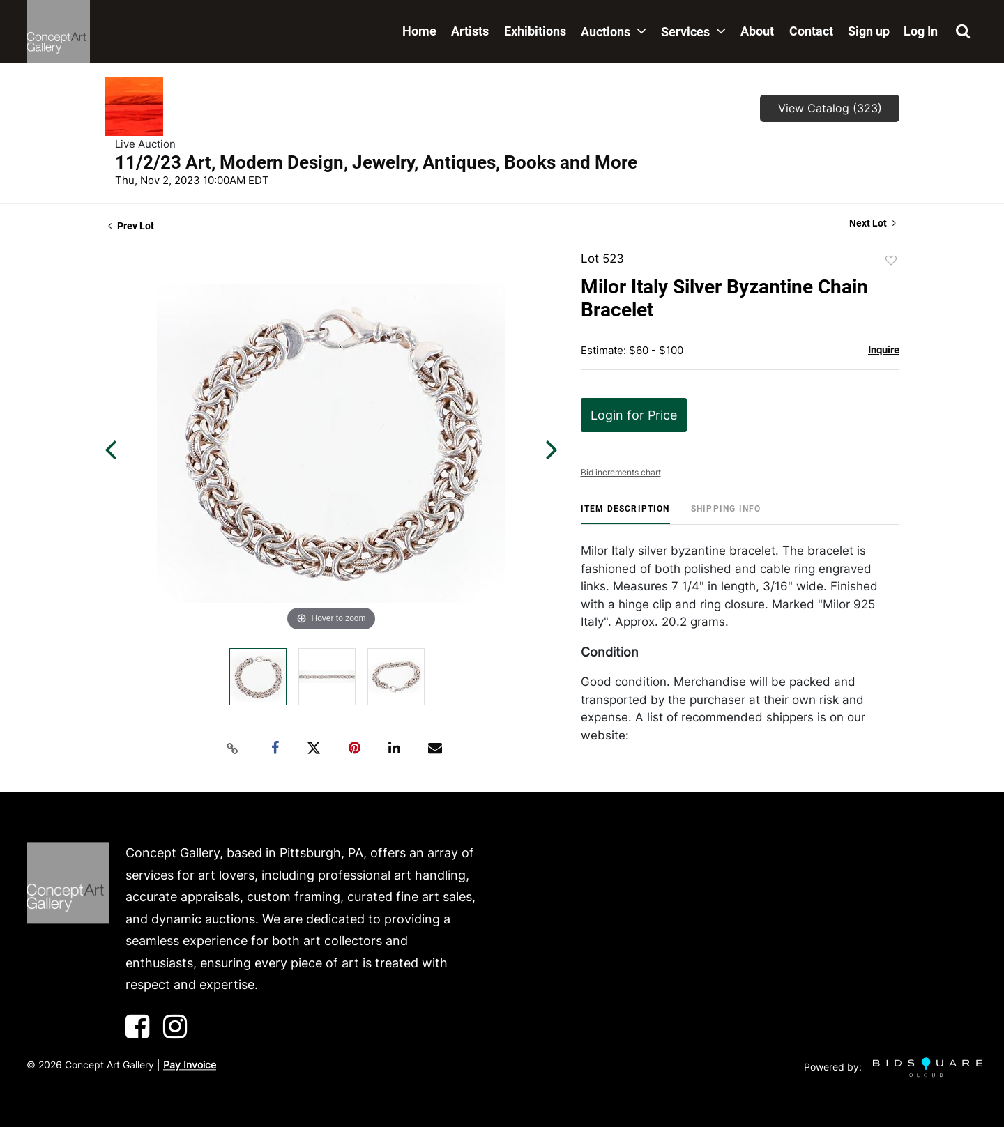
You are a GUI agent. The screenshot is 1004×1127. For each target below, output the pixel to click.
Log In (921, 31)
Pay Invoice (189, 1065)
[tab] (625, 514)
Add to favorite (891, 260)
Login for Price (634, 415)
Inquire (883, 350)
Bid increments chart (621, 472)
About (757, 31)
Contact (811, 31)
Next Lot (872, 223)
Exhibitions (535, 31)
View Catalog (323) (830, 108)
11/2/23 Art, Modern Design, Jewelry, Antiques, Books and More (376, 162)
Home (419, 31)
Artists (470, 31)
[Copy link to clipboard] (233, 748)
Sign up (869, 31)
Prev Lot (131, 225)
